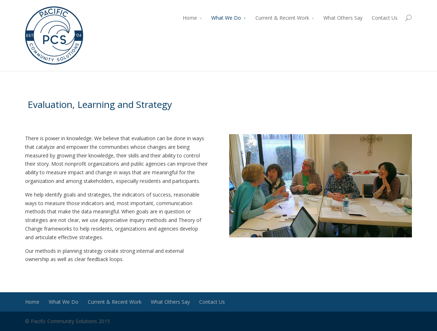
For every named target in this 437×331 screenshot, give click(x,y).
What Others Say (342, 17)
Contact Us (385, 17)
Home (190, 17)
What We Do (226, 17)
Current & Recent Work (282, 17)
